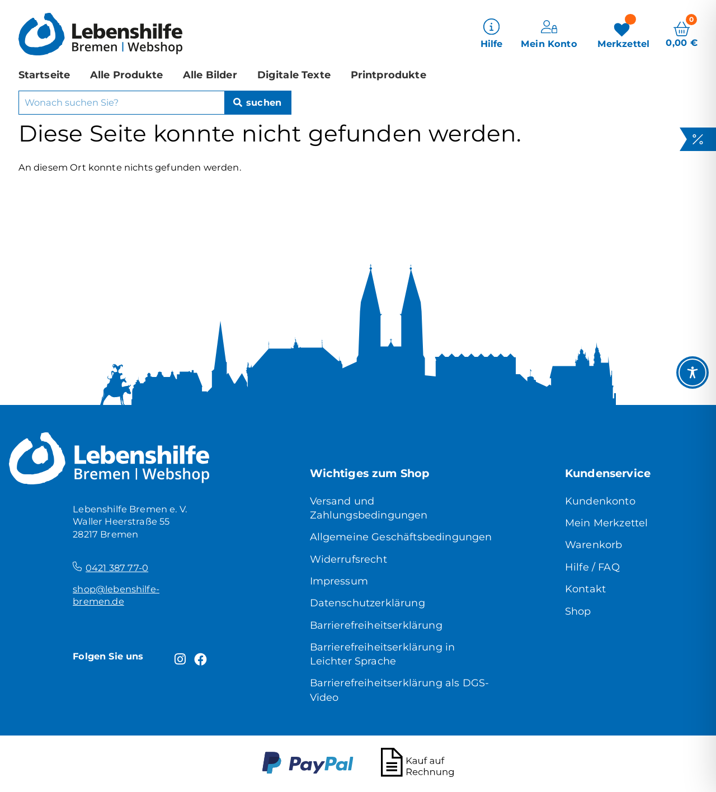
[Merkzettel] (623, 33)
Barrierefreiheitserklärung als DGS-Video (399, 690)
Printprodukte (388, 74)
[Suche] (257, 102)
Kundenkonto (600, 501)
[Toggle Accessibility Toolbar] (692, 372)
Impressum (339, 581)
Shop (578, 611)
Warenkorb (593, 544)
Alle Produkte (126, 74)
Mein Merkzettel (606, 523)
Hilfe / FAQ (592, 567)
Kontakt (585, 589)
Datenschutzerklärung (367, 603)
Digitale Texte (294, 74)
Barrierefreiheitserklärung (376, 625)
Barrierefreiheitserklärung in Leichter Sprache (382, 654)
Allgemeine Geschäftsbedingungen (401, 537)
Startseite (44, 74)
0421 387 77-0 (117, 567)
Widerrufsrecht (348, 559)
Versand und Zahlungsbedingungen (369, 508)
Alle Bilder (210, 74)
